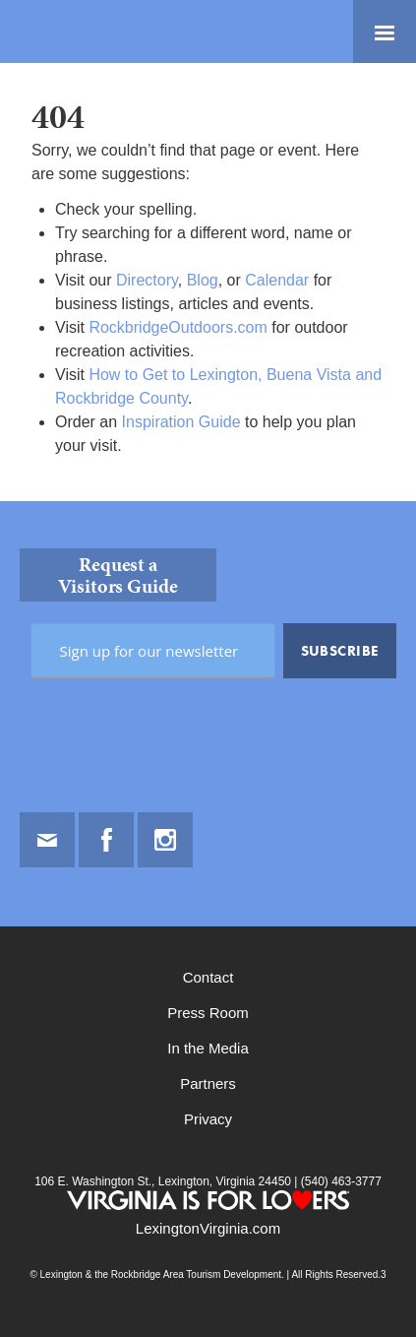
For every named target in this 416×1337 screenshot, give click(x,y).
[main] (208, 282)
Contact (208, 977)
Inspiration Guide (181, 422)
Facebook (106, 839)
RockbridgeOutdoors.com (178, 327)
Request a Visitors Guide (118, 575)
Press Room (208, 1012)
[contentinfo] (208, 919)
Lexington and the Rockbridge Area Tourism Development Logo (84, 31)
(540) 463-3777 (339, 1181)
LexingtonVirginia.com (208, 1228)
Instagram (165, 839)
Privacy (208, 1119)
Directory (147, 280)
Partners (208, 1083)
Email (47, 839)
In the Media (208, 1048)
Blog (202, 280)
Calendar (277, 280)
